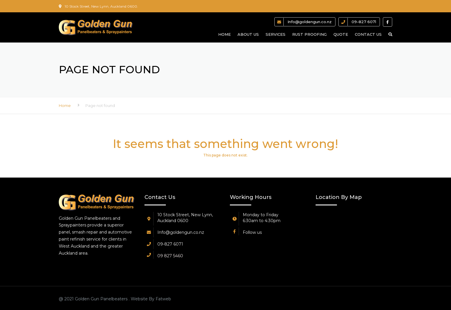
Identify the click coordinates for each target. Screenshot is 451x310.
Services (275, 34)
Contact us (368, 34)
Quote (340, 34)
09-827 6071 (364, 21)
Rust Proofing (309, 34)
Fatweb (162, 299)
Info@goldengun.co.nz (310, 21)
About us (248, 34)
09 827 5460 (170, 255)
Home (224, 34)
